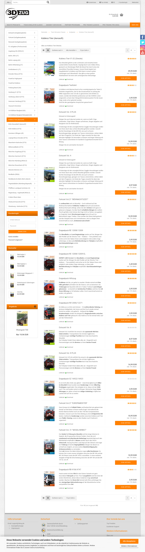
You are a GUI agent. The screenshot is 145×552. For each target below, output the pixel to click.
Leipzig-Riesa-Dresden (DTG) (18, 138)
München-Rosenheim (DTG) (17, 165)
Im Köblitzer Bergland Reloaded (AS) (20, 115)
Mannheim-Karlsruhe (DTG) (17, 142)
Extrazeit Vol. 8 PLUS (67, 353)
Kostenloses (91, 2)
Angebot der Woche (53, 25)
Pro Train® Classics (91, 25)
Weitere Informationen (129, 546)
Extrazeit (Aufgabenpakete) (17, 33)
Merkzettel (134, 2)
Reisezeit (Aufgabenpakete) (17, 42)
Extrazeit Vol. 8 (65, 327)
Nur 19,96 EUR (22, 335)
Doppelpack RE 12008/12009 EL (72, 254)
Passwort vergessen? (15, 240)
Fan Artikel (103, 2)
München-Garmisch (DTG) (17, 156)
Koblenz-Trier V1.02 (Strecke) (71, 58)
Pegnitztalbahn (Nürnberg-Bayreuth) (20, 183)
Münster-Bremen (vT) (15, 170)
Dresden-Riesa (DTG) (15, 74)
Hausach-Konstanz (14, 106)
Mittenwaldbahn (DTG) (15, 147)
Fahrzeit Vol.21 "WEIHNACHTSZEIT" (73, 199)
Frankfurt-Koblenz (14, 83)
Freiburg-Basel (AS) (14, 88)
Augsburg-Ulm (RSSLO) (16, 51)
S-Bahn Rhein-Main (14, 197)
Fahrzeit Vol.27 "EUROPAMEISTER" (73, 403)
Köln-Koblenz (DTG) (14, 129)
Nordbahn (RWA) (13, 174)
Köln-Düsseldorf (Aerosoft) (17, 124)
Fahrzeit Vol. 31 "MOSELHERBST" (72, 430)
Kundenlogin (122, 2)
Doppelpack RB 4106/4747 (70, 469)
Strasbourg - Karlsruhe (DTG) (17, 206)
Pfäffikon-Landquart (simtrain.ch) (19, 188)
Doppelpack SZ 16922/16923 (71, 379)
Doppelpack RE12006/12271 (71, 303)
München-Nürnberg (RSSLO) (17, 161)
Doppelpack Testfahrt (68, 85)
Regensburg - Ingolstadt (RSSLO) (19, 193)
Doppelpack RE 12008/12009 (71, 230)
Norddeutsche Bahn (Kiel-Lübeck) (19, 179)
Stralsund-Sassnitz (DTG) (16, 202)
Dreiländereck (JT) (14, 69)
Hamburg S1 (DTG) (14, 92)
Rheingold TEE (22, 330)
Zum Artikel (126, 78)
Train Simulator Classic (33, 25)
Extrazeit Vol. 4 (65, 156)
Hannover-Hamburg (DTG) (17, 101)
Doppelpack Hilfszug (67, 278)
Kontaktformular (17, 526)
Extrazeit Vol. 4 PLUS (67, 112)
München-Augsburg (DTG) (17, 151)
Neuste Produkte (13, 25)
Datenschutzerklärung (37, 547)
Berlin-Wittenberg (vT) (15, 65)
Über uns (135, 25)
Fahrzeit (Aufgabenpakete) (17, 37)
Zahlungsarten (82, 524)
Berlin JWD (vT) (13, 56)
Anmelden (22, 231)
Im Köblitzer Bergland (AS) (17, 110)
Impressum (15, 528)
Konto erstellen (13, 237)
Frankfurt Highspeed (15, 78)
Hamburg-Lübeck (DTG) (16, 97)
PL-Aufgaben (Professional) (17, 46)
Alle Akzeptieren (129, 541)
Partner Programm (72, 25)
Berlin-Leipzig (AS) (14, 60)
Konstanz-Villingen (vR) (16, 133)
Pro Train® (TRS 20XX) (111, 25)
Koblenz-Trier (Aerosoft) (16, 119)
